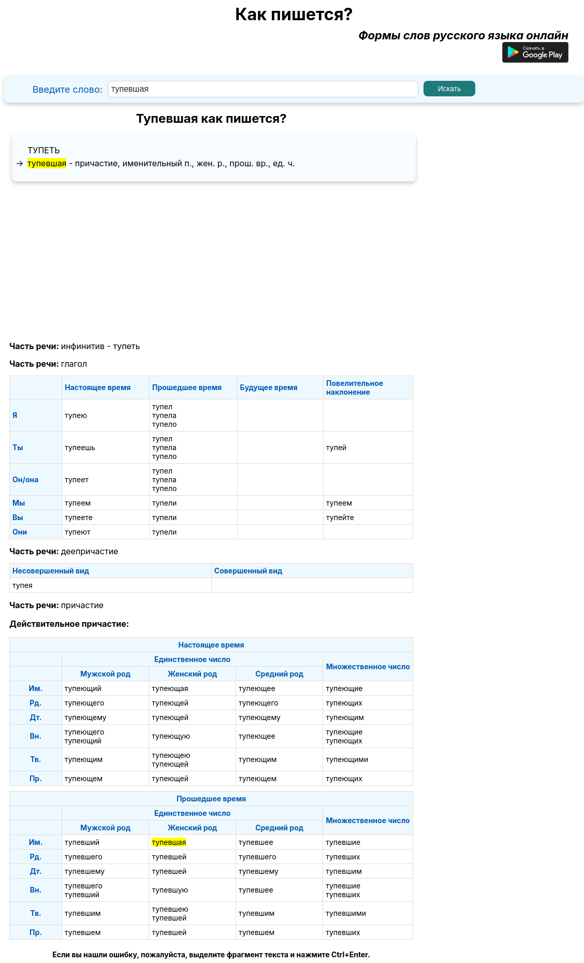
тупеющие (344, 688)
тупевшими (346, 913)
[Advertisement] (211, 261)
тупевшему (85, 871)
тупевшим (343, 871)
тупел (162, 406)
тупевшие (343, 842)
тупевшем (82, 932)
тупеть (43, 150)
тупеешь (80, 447)
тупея (22, 585)
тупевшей (169, 856)
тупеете (79, 517)
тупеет (77, 479)
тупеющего (85, 702)
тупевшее (256, 842)
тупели (164, 502)
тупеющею (171, 755)
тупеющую (171, 735)
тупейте (340, 517)
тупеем (78, 502)
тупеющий (83, 688)
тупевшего (84, 856)
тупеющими (347, 759)
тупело (164, 424)
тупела (164, 415)
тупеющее (257, 688)
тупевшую (170, 889)
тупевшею (170, 908)
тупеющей (170, 702)
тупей (336, 447)
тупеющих (344, 702)
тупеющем (84, 778)
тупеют (77, 531)
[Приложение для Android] (535, 58)
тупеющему (86, 717)
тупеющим (345, 717)
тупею (76, 415)
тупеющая (170, 688)
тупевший (82, 842)
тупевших (343, 856)
